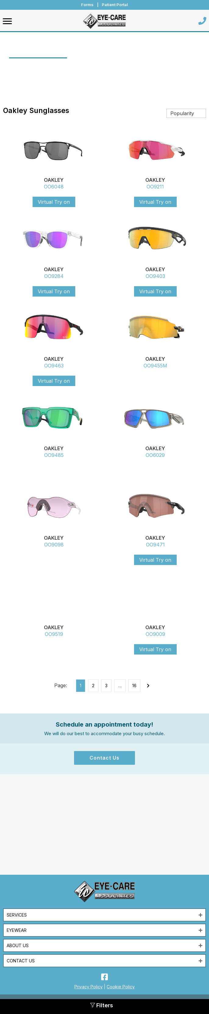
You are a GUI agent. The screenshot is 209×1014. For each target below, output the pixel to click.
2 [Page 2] (93, 685)
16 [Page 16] (134, 685)
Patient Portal (115, 4)
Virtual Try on (54, 202)
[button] (104, 758)
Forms (87, 4)
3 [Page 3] (106, 685)
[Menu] (7, 21)
